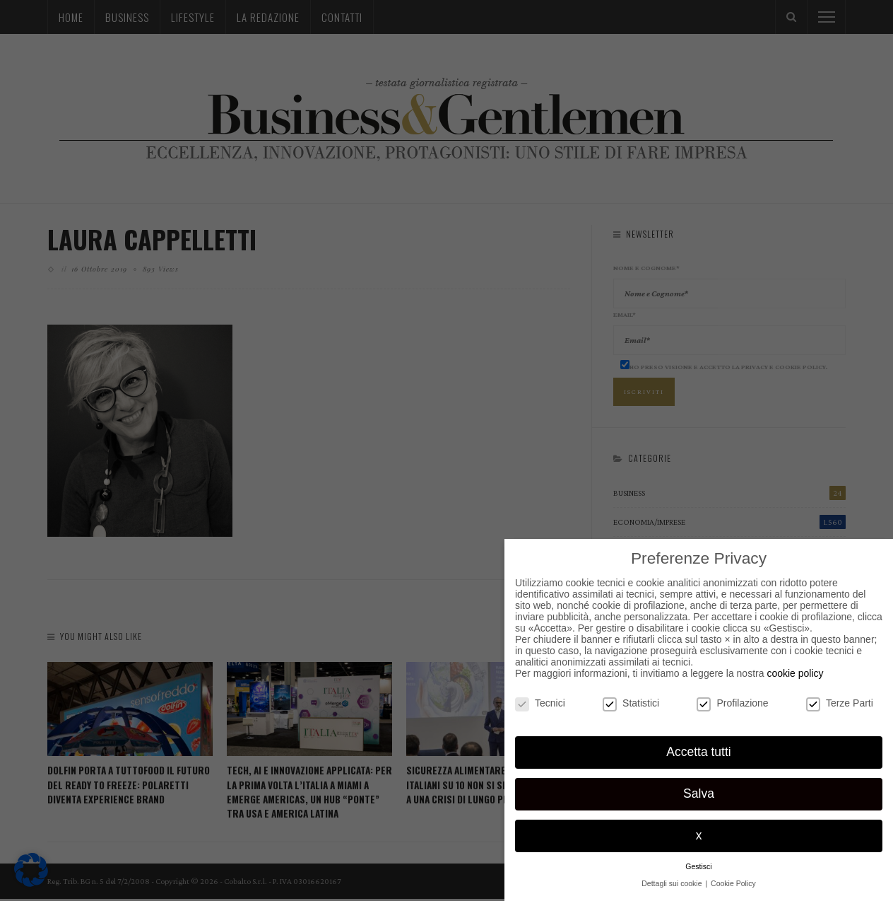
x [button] (699, 835)
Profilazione (732, 703)
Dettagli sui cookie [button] (672, 883)
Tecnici (540, 703)
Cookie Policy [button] (733, 883)
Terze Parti (839, 703)
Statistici (631, 703)
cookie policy (795, 673)
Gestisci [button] (698, 866)
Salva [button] (698, 793)
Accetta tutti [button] (698, 752)
